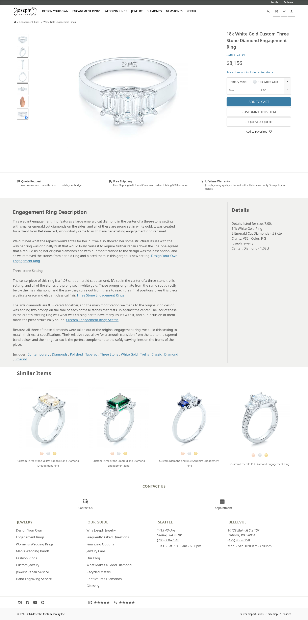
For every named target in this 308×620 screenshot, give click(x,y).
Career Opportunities (252, 614)
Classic (157, 354)
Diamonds (154, 11)
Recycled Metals (98, 572)
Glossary (93, 586)
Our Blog (93, 558)
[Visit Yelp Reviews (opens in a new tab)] (124, 602)
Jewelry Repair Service (32, 572)
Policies (287, 614)
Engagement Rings (86, 11)
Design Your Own (55, 11)
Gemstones (174, 11)
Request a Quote (259, 122)
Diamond (171, 354)
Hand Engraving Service (34, 579)
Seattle (165, 521)
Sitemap (273, 614)
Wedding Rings (116, 11)
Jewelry (137, 11)
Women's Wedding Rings (34, 544)
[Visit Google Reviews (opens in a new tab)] (99, 602)
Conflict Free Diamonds (104, 579)
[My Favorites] (284, 11)
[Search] (268, 11)
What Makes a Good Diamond (109, 565)
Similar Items (34, 373)
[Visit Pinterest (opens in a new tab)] (44, 602)
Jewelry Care (95, 551)
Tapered (91, 354)
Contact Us (154, 486)
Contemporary (38, 354)
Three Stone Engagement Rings (100, 295)
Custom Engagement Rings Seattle (92, 320)
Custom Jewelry (27, 565)
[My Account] (291, 11)
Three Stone (109, 354)
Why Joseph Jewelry (101, 530)
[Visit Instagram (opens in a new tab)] (21, 602)
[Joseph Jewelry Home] (15, 22)
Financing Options (100, 544)
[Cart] (276, 11)
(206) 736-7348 (168, 540)
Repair (191, 11)
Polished (76, 354)
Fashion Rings (26, 558)
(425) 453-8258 (239, 540)
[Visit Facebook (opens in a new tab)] (28, 602)
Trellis (144, 354)
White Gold (129, 354)
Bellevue (238, 521)
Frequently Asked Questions (107, 537)
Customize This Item (259, 112)
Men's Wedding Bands (32, 551)
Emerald (21, 359)
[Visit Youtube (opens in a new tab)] (36, 602)
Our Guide (97, 521)
